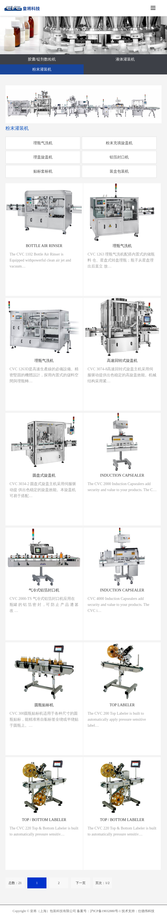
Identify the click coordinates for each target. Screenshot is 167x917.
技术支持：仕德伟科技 (138, 911)
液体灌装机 (125, 59)
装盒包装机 (119, 171)
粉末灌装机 (156, 50)
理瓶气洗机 (42, 143)
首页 (138, 50)
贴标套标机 (42, 171)
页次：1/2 (102, 883)
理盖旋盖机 (42, 157)
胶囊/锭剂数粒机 (42, 59)
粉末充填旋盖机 (119, 143)
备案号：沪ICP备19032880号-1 (99, 911)
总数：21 (15, 883)
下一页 (81, 883)
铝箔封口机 (119, 157)
